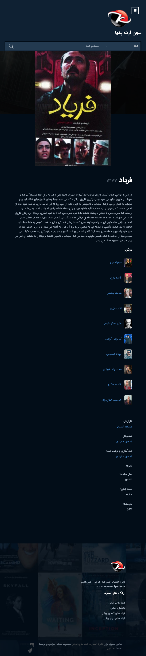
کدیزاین (111, 648)
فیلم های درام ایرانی (114, 618)
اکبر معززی (115, 308)
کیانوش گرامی (113, 339)
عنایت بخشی (113, 293)
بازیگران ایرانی (117, 608)
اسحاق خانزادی (124, 441)
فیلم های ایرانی (117, 603)
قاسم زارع (115, 278)
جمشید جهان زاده (111, 400)
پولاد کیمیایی (113, 354)
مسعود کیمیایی (124, 427)
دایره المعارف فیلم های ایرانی (87, 644)
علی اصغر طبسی (112, 324)
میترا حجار (115, 263)
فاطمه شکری (114, 385)
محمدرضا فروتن (112, 369)
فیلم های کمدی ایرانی (113, 613)
